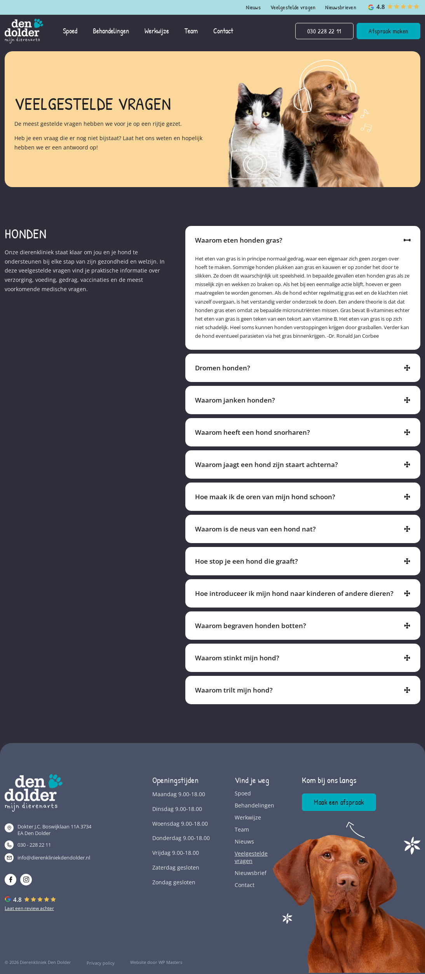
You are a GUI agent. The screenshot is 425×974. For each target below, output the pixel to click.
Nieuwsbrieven (340, 7)
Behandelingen (253, 805)
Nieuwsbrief (250, 873)
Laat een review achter (29, 908)
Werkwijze (248, 817)
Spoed (243, 793)
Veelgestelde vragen (292, 7)
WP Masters (170, 962)
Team (242, 829)
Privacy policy (101, 963)
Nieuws (253, 7)
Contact (244, 885)
